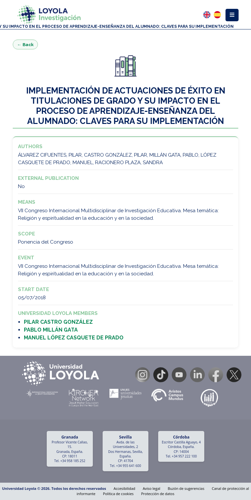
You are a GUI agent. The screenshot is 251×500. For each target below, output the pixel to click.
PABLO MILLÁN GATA (51, 330)
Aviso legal (151, 488)
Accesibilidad (124, 488)
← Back (25, 44)
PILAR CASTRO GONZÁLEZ (58, 322)
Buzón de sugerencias (186, 488)
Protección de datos (158, 493)
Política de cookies (118, 493)
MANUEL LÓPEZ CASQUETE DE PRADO (74, 338)
